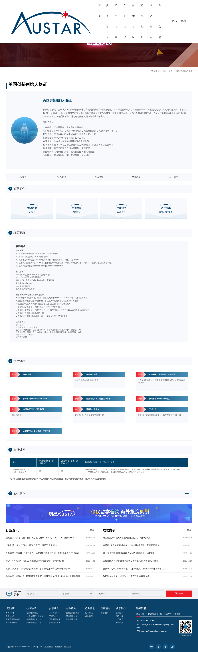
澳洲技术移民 (32, 613)
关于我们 (157, 5)
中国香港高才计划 (34, 622)
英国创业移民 (71, 616)
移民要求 (61, 177)
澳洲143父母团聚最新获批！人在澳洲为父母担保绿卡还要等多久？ (147, 568)
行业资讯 (127, 5)
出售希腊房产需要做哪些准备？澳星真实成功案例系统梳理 (147, 561)
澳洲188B (10, 613)
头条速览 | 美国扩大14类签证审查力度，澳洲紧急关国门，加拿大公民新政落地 (50, 576)
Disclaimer (48, 646)
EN (173, 5)
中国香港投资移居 (13, 619)
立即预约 (104, 613)
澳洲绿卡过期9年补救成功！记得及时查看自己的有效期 (147, 553)
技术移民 (112, 5)
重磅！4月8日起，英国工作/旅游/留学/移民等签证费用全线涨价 (50, 561)
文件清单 (173, 177)
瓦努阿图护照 (54, 619)
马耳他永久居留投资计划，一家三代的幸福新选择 (147, 576)
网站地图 (67, 646)
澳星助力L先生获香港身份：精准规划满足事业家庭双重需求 (147, 545)
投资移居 (67, 5)
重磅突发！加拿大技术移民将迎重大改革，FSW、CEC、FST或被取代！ (50, 538)
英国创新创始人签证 (183, 71)
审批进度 (136, 177)
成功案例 (89, 616)
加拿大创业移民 (72, 613)
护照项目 (82, 5)
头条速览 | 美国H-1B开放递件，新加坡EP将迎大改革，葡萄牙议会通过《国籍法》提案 (50, 553)
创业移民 (97, 5)
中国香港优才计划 (34, 619)
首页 (55, 5)
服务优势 (120, 616)
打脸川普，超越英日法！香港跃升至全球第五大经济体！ (50, 545)
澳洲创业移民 (71, 619)
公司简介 (120, 613)
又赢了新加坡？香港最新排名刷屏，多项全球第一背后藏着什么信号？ (50, 568)
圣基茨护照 (53, 613)
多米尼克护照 (54, 622)
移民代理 (120, 622)
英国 (170, 71)
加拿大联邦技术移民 (35, 616)
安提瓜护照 (53, 616)
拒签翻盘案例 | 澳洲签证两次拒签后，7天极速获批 (147, 538)
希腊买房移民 (11, 622)
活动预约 (142, 5)
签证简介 (24, 177)
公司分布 (120, 619)
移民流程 (99, 177)
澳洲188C (10, 616)
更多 (92, 530)
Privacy (58, 646)
